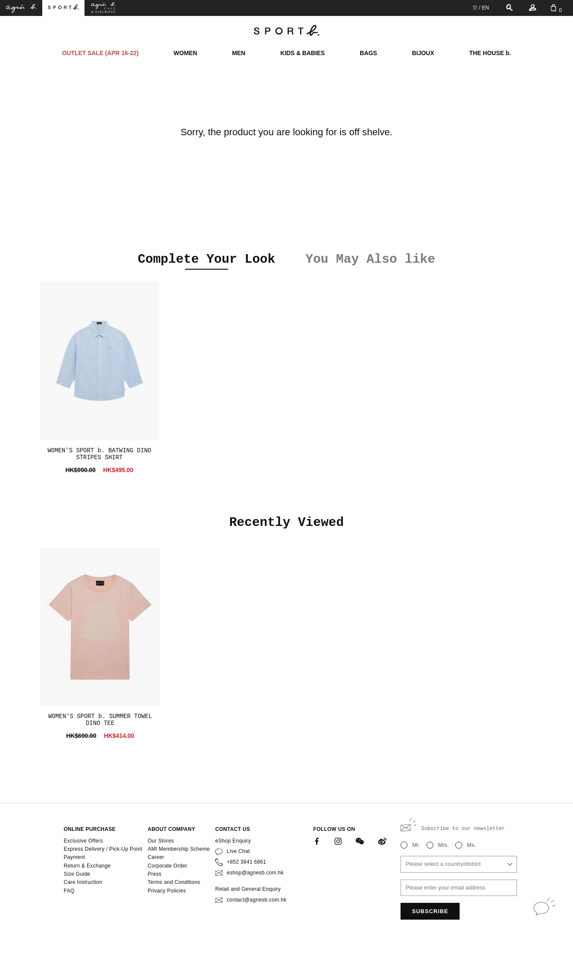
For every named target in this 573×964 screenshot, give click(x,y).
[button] (59, 261)
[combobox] (459, 864)
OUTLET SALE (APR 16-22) (100, 53)
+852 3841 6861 (246, 862)
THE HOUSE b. (490, 53)
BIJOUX (423, 53)
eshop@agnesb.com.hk (255, 873)
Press (154, 874)
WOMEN (185, 53)
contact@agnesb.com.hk (256, 900)
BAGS (368, 53)
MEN (238, 53)
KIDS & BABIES (302, 53)
